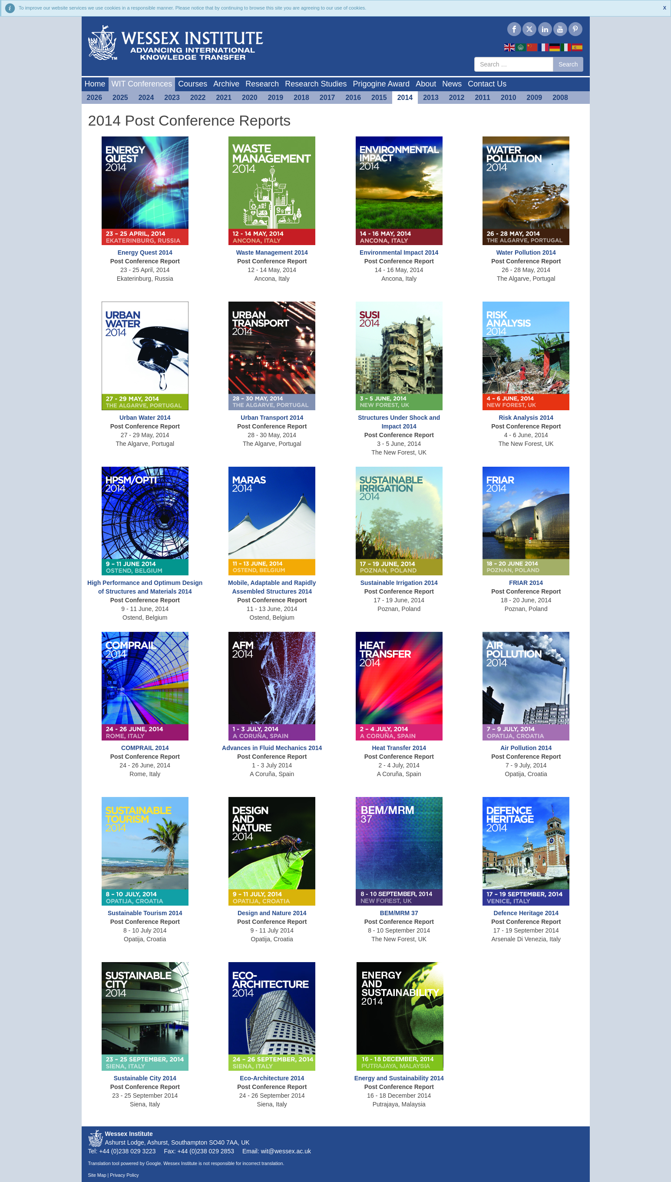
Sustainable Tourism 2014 (145, 913)
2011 (482, 97)
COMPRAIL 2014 (145, 747)
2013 (431, 97)
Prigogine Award (381, 84)
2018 (301, 97)
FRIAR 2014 (526, 582)
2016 (353, 97)
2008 (560, 97)
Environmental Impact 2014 (399, 252)
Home (95, 84)
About (426, 84)
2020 (250, 97)
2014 (405, 97)
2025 (120, 97)
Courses (192, 84)
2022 (198, 97)
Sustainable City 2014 (145, 1078)
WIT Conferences (142, 84)
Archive (226, 84)
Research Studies (316, 84)
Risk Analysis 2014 (526, 417)
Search (568, 64)
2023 (172, 97)
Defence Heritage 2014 (526, 913)
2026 (94, 97)
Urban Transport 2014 (272, 417)
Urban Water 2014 (145, 417)
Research (262, 84)
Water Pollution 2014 (526, 252)
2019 (276, 97)
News (452, 84)
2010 (508, 97)
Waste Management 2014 (272, 252)
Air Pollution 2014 (526, 747)
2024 (146, 97)
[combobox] (513, 64)
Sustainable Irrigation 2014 (399, 582)
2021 (223, 97)
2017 (327, 97)
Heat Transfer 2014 (399, 747)
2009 (534, 97)
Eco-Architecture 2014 (272, 1078)
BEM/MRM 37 (399, 913)
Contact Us (487, 84)
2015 (379, 97)
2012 (457, 97)
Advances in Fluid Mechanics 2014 (272, 747)
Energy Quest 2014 (145, 252)
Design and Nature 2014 (272, 913)
